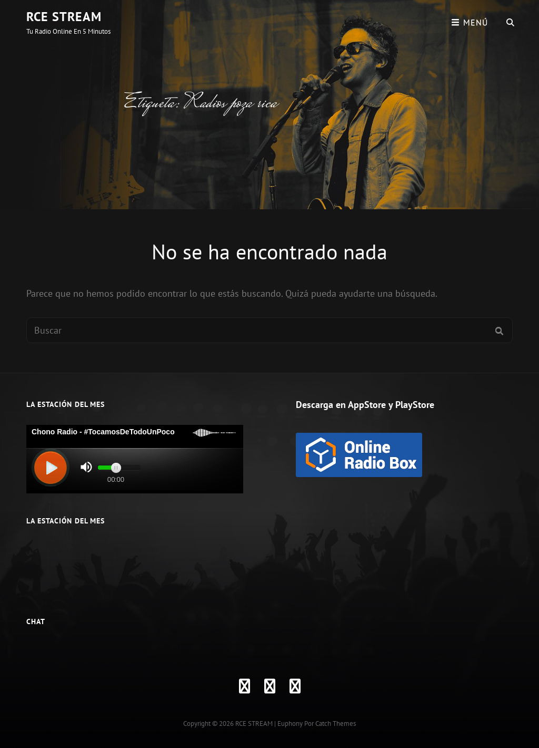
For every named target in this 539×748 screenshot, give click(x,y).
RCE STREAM (64, 16)
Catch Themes (335, 723)
